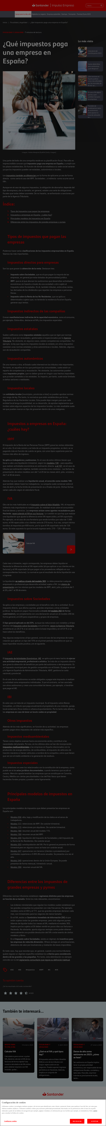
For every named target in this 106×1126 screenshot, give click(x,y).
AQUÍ (95, 1114)
